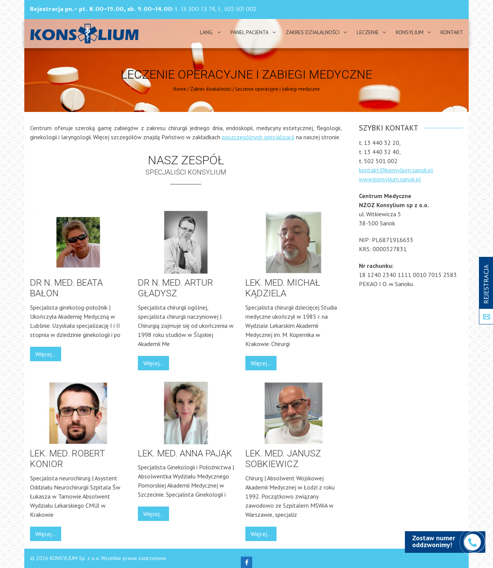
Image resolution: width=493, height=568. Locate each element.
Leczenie (368, 32)
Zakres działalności (313, 32)
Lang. (206, 32)
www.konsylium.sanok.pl (390, 179)
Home (179, 89)
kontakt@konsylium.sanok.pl (396, 170)
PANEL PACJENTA (250, 32)
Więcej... (45, 354)
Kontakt (452, 32)
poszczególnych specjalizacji (258, 137)
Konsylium (409, 32)
